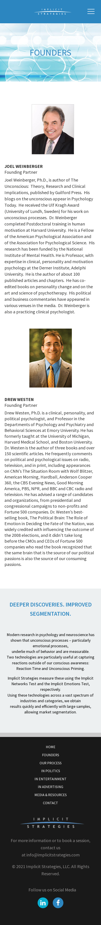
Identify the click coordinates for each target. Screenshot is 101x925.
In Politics (50, 771)
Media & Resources (50, 795)
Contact (50, 803)
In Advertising (50, 786)
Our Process (51, 763)
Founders (50, 755)
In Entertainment (50, 779)
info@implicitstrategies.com (53, 855)
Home (50, 747)
